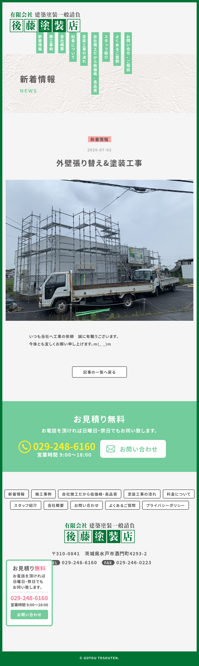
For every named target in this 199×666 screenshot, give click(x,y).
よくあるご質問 (117, 49)
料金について (73, 47)
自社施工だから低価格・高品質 (95, 63)
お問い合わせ (29, 614)
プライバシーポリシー (165, 505)
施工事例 (51, 43)
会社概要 (62, 43)
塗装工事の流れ (84, 49)
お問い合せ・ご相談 (128, 53)
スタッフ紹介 (106, 47)
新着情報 (40, 43)
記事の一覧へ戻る (99, 372)
